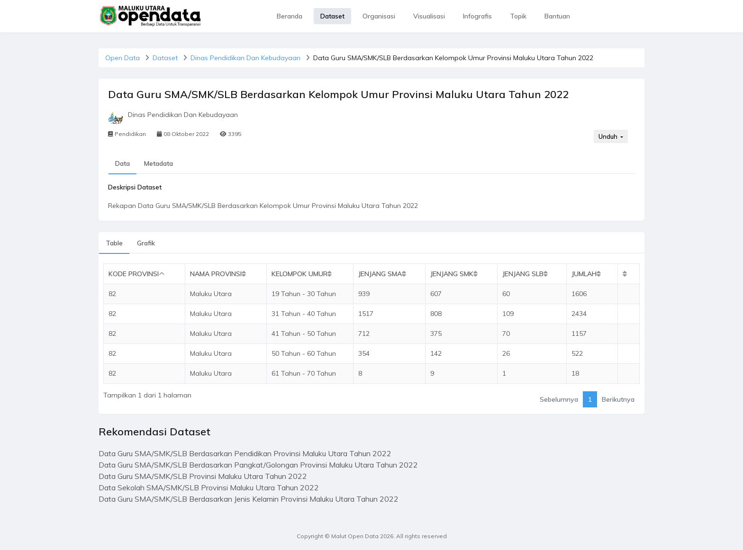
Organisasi (378, 16)
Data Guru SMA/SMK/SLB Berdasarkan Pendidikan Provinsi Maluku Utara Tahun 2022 (245, 453)
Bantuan (557, 16)
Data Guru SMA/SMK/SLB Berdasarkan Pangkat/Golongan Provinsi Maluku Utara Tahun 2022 (258, 464)
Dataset (332, 16)
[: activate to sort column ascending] (628, 274)
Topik (518, 16)
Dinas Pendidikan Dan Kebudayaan (245, 58)
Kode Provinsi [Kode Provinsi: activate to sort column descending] (134, 274)
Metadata (158, 163)
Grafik (146, 243)
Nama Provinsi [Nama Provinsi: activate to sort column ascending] (216, 274)
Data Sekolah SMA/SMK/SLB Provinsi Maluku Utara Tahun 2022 (209, 487)
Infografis (477, 16)
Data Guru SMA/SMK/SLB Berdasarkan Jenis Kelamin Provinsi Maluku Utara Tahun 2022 (249, 499)
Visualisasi (429, 16)
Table (114, 243)
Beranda (289, 16)
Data (122, 163)
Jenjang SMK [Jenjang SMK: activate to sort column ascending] (451, 274)
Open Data (122, 58)
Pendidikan (127, 133)
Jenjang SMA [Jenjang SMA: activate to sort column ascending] (380, 274)
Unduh (608, 136)
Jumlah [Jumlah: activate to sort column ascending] (584, 274)
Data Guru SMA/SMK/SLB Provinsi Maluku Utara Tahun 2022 (203, 476)
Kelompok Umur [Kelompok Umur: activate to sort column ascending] (299, 274)
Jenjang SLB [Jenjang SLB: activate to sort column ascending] (523, 274)
